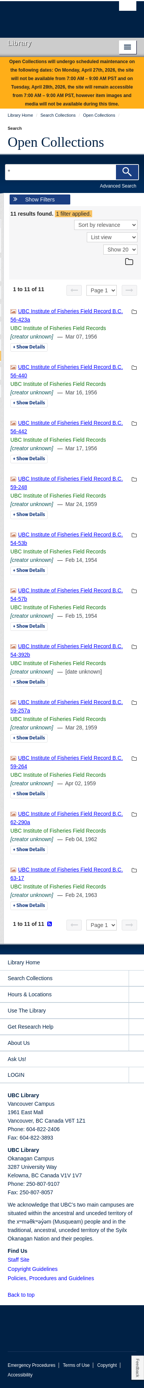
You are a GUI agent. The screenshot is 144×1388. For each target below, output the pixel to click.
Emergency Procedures (31, 1365)
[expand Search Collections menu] (136, 978)
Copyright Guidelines (33, 1269)
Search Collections (30, 978)
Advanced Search (118, 186)
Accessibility (20, 1375)
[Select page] (101, 290)
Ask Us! (17, 1059)
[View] (112, 237)
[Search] (127, 172)
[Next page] (129, 290)
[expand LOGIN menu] (136, 1075)
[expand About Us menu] (136, 1043)
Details (29, 347)
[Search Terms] (72, 172)
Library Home (24, 962)
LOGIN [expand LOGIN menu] (16, 1075)
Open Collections (56, 142)
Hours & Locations (29, 994)
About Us (19, 1043)
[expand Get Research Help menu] (136, 1027)
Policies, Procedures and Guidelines (51, 1278)
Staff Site (19, 1260)
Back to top (25, 1295)
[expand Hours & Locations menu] (136, 994)
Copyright (107, 1365)
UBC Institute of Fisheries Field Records (58, 328)
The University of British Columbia (53, 15)
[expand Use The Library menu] (136, 1011)
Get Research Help (30, 1027)
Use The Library (27, 1010)
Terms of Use (76, 1365)
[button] (39, 1294)
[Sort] (105, 225)
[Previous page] (74, 290)
